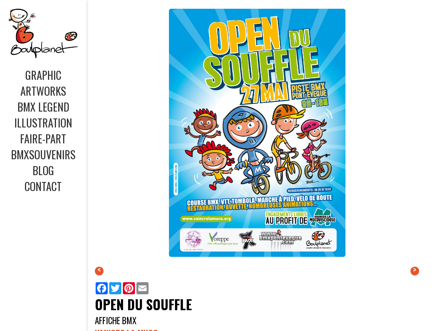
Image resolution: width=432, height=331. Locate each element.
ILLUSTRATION (43, 123)
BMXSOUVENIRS (43, 154)
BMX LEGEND (43, 107)
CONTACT (43, 186)
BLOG (43, 170)
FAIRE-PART (43, 138)
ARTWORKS (43, 91)
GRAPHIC (43, 75)
